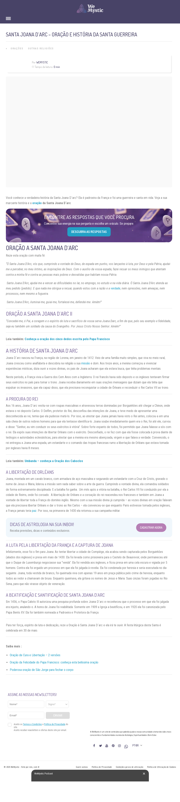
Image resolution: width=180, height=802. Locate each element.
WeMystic (42, 62)
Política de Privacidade (102, 767)
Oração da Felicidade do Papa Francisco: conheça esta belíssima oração (54, 662)
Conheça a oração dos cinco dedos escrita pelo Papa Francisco (67, 339)
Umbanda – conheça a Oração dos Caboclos (54, 461)
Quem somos (82, 767)
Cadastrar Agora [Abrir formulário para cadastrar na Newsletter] (151, 527)
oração (37, 203)
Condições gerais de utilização (129, 767)
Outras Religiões (41, 48)
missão (85, 363)
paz (34, 511)
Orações (17, 48)
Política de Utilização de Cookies (161, 767)
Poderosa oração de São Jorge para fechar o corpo (41, 670)
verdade (115, 288)
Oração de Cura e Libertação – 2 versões (35, 655)
